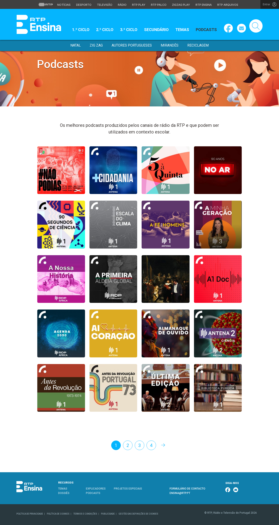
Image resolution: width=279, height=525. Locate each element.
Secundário (156, 29)
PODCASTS (93, 493)
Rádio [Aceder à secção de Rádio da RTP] (122, 4)
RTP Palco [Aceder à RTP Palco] (158, 4)
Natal (75, 45)
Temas (182, 29)
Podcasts (206, 29)
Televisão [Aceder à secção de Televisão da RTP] (104, 4)
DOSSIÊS (63, 493)
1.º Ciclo (80, 29)
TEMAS (62, 488)
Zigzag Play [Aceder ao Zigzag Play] (181, 4)
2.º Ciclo (104, 29)
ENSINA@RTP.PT (180, 493)
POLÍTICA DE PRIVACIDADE (29, 514)
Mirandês (169, 45)
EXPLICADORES (96, 488)
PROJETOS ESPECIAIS (128, 488)
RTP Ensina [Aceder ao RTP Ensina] (204, 4)
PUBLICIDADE (108, 514)
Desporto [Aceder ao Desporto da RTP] (83, 4)
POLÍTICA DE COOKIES (58, 514)
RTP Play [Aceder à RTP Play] (138, 4)
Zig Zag (96, 45)
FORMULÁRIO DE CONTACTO (187, 488)
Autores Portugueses (132, 45)
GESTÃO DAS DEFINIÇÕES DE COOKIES (138, 514)
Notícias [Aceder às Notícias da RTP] (64, 4)
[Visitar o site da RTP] (46, 4)
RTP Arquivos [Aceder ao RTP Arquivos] (227, 4)
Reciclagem (198, 45)
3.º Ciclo (128, 29)
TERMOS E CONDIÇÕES (85, 514)
